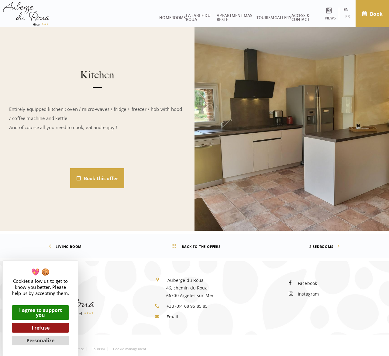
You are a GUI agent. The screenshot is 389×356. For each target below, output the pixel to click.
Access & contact (281, 15)
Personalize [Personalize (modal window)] (40, 340)
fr (329, 16)
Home (69, 15)
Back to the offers (195, 246)
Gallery (244, 15)
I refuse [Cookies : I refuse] (41, 327)
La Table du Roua (125, 15)
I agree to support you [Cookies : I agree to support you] (40, 312)
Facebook (303, 283)
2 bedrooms (325, 246)
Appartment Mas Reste (177, 15)
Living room (64, 246)
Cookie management (129, 349)
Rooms (91, 15)
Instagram (304, 294)
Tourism (219, 15)
